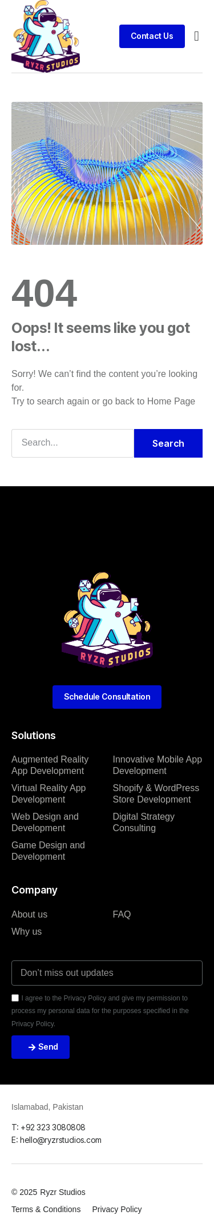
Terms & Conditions (45, 1209)
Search (168, 443)
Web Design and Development (45, 822)
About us (29, 914)
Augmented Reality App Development (49, 765)
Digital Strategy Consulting (144, 822)
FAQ (122, 914)
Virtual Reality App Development (48, 793)
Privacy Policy (117, 1209)
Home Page (171, 401)
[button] (197, 36)
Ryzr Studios (62, 1192)
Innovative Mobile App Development (158, 765)
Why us (26, 931)
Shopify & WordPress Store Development (156, 793)
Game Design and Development (48, 850)
